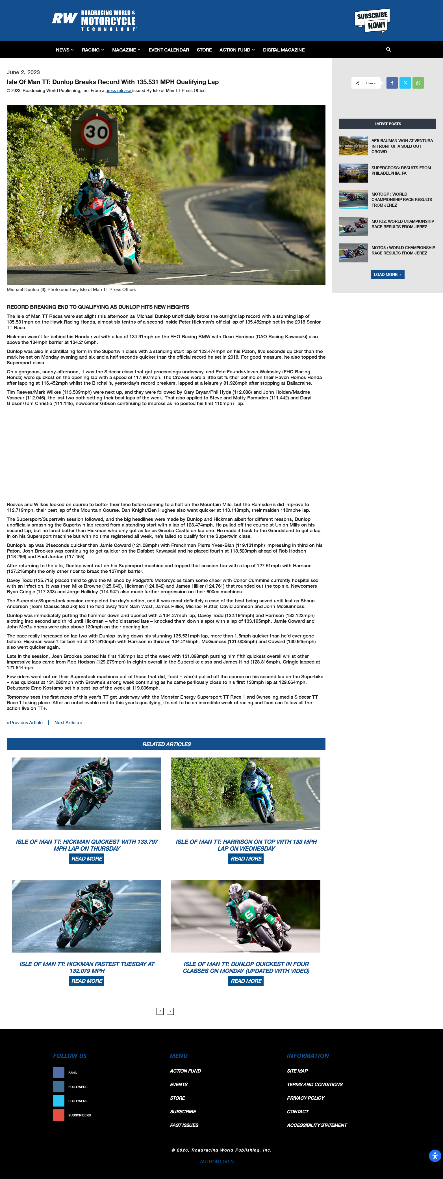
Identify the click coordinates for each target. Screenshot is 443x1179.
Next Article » (68, 722)
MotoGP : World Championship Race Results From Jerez (402, 199)
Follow (150, 1087)
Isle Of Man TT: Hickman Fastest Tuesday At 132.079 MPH (86, 967)
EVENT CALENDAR (169, 49)
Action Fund (237, 49)
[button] (388, 50)
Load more (387, 274)
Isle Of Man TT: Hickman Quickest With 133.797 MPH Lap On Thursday (86, 845)
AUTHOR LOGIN (217, 1161)
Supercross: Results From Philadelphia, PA (401, 170)
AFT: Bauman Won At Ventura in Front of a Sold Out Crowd (402, 146)
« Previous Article (25, 722)
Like (152, 1073)
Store (204, 49)
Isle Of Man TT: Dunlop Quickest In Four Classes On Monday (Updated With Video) (246, 967)
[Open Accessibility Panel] (435, 1156)
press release (118, 90)
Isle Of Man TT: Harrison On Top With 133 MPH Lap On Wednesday (245, 845)
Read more (86, 858)
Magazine (126, 49)
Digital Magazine (284, 49)
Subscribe (147, 1115)
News (65, 49)
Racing (93, 49)
